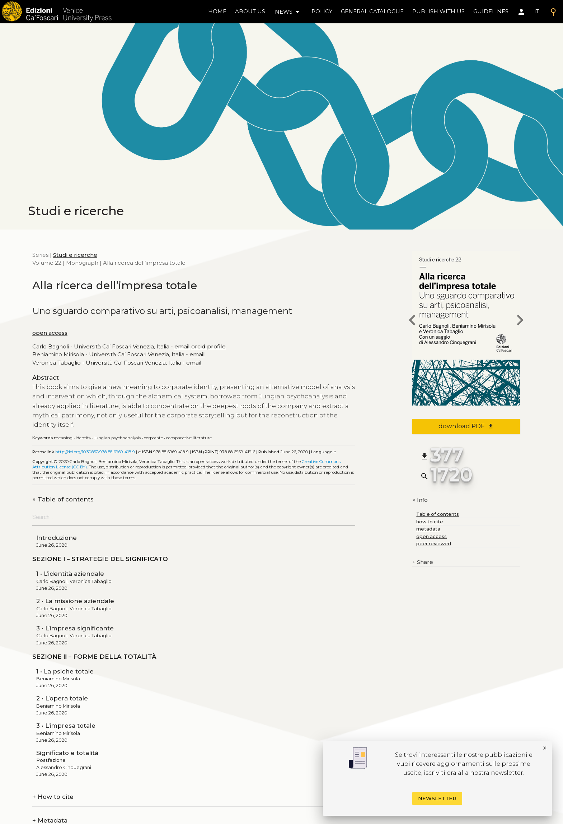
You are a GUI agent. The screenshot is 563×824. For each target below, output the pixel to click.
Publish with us (438, 11)
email (182, 346)
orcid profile (208, 346)
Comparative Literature (189, 437)
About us (250, 11)
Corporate (153, 437)
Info (420, 500)
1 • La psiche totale (65, 671)
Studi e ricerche (75, 254)
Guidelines (490, 11)
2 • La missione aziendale (75, 601)
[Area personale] (521, 12)
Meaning (63, 437)
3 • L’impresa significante (75, 628)
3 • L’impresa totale (65, 725)
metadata (428, 529)
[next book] (520, 321)
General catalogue (372, 11)
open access (49, 332)
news (288, 12)
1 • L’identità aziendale (70, 573)
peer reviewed (433, 543)
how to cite (429, 521)
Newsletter (437, 798)
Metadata (49, 820)
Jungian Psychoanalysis (117, 437)
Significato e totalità (67, 752)
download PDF (466, 426)
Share (422, 562)
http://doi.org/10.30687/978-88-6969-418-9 (95, 451)
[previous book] (412, 321)
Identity (83, 437)
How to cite (53, 796)
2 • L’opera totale (62, 698)
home (217, 11)
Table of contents (63, 499)
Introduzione (56, 537)
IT (536, 11)
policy (321, 11)
